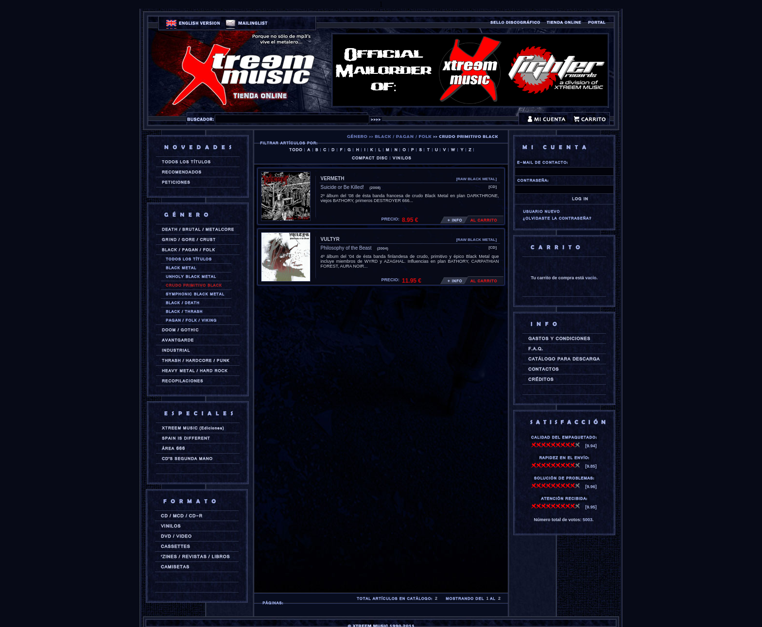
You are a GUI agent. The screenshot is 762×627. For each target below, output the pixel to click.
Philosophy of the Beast (346, 248)
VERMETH (333, 178)
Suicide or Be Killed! (342, 187)
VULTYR (330, 239)
